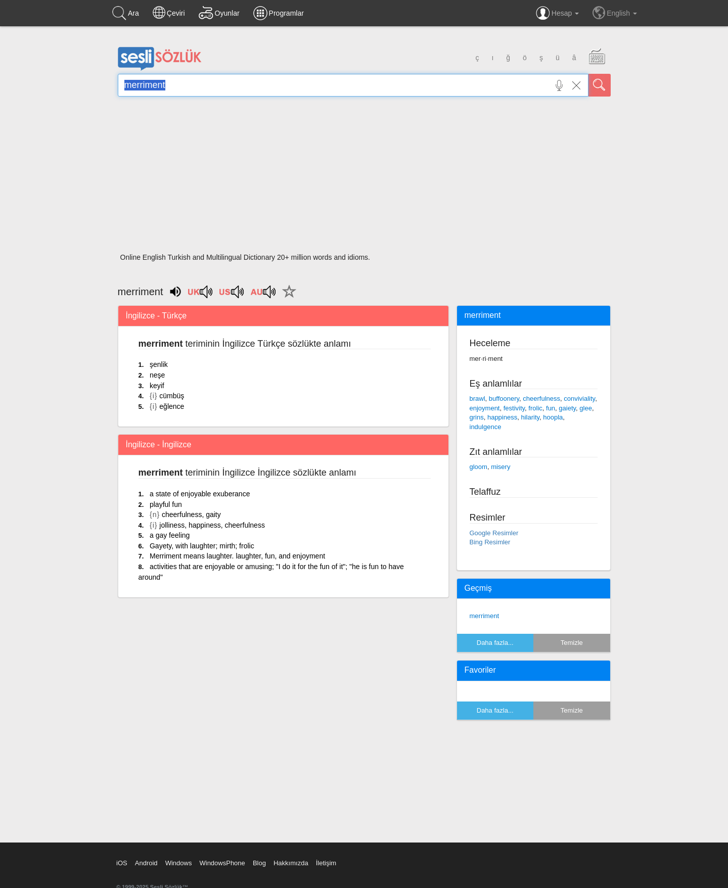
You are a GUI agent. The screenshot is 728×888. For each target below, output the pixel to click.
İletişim (326, 863)
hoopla (553, 417)
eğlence (171, 406)
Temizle (572, 642)
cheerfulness (541, 398)
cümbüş (171, 396)
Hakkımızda (291, 863)
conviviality (579, 398)
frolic (535, 408)
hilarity (530, 417)
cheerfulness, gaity (191, 514)
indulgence (486, 427)
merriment (484, 616)
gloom (478, 467)
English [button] (615, 12)
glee (585, 408)
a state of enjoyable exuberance (200, 494)
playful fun (166, 504)
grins (477, 417)
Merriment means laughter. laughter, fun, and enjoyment (237, 556)
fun (550, 408)
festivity (514, 408)
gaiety (567, 408)
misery (500, 467)
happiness (502, 417)
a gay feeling (170, 535)
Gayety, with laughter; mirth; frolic (202, 546)
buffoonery (504, 398)
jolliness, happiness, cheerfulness (212, 525)
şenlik (159, 364)
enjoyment (485, 408)
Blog (259, 863)
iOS (121, 863)
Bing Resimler (490, 542)
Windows (178, 863)
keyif (157, 386)
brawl (477, 398)
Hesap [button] (557, 13)
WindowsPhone (222, 863)
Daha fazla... (495, 642)
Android (146, 863)
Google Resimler (494, 533)
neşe (157, 375)
